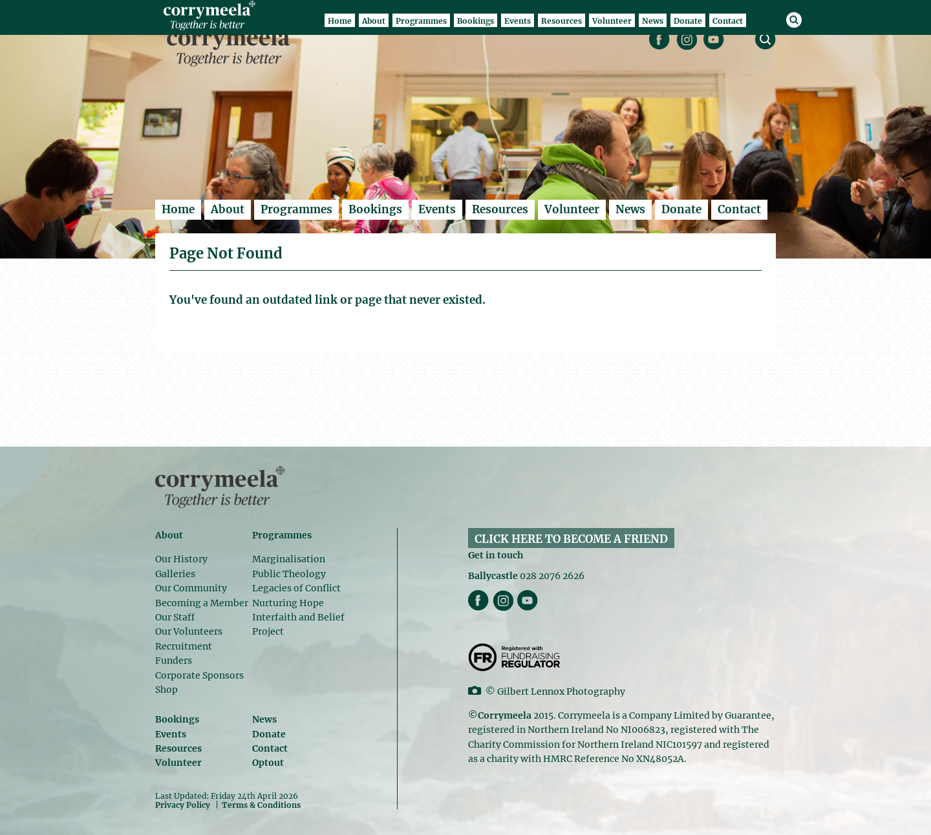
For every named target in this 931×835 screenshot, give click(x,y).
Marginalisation (288, 559)
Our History (181, 559)
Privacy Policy (182, 804)
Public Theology (289, 574)
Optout (268, 762)
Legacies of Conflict (296, 588)
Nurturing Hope (288, 603)
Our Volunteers (188, 631)
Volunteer (571, 209)
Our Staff (175, 617)
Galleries (175, 574)
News (630, 209)
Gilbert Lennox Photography (561, 691)
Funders (173, 660)
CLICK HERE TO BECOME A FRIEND (571, 539)
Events (437, 209)
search (765, 39)
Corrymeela (231, 46)
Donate (681, 209)
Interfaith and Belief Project (298, 624)
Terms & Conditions (261, 805)
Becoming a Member (201, 603)
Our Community (191, 588)
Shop (166, 689)
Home (178, 209)
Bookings (375, 209)
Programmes (296, 209)
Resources (500, 209)
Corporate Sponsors (199, 675)
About (227, 209)
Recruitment (183, 646)
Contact (739, 209)
